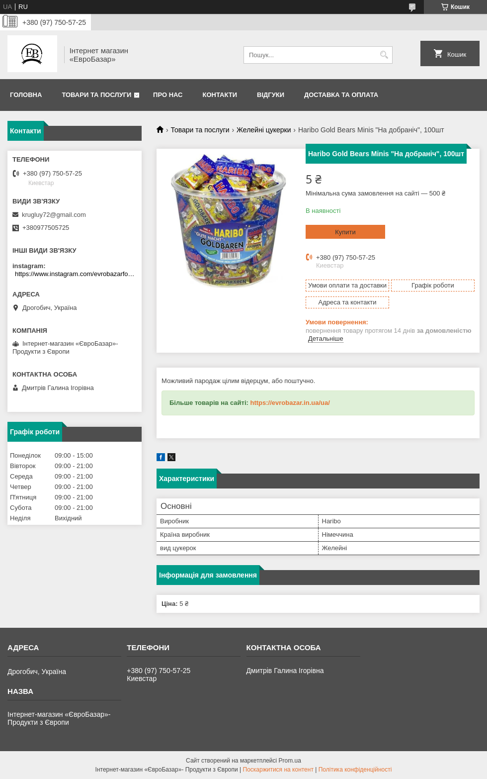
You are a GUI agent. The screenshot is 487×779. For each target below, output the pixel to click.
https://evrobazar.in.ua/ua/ (289, 402)
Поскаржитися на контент (278, 769)
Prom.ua (290, 760)
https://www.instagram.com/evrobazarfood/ (76, 274)
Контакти (220, 94)
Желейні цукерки (264, 130)
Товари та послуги (96, 94)
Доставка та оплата (341, 94)
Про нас (167, 94)
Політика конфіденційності (355, 769)
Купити (345, 232)
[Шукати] (384, 55)
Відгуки (270, 94)
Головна (26, 94)
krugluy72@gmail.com (54, 214)
